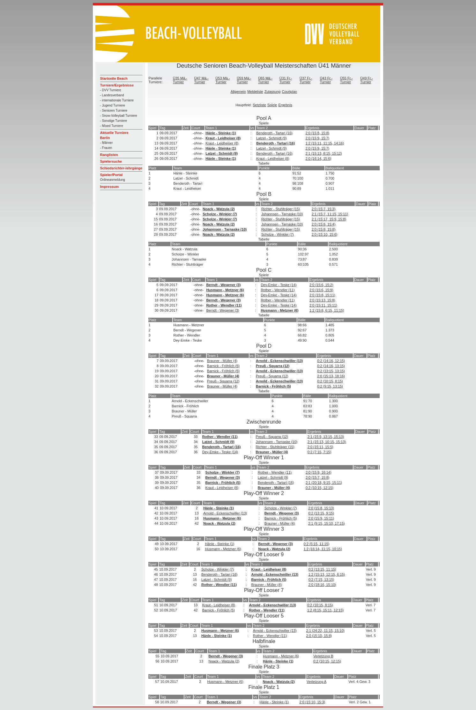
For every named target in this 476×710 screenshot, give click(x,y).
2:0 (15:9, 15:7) (318, 138)
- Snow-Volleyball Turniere (118, 115)
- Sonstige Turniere (113, 120)
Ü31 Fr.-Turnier (285, 80)
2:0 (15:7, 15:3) (324, 209)
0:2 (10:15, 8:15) (330, 381)
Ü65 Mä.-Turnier (265, 80)
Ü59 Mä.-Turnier (244, 80)
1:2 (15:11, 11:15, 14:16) (325, 143)
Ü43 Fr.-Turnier (326, 80)
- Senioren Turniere (114, 110)
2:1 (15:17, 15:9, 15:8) (329, 219)
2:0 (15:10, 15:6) (325, 234)
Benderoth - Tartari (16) (274, 133)
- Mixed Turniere (111, 126)
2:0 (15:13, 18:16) (331, 376)
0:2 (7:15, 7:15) (319, 452)
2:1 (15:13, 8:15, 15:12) (324, 153)
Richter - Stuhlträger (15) (280, 209)
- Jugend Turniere (112, 105)
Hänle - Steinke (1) (220, 133)
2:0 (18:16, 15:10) (322, 585)
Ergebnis (285, 105)
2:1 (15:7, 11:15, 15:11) (330, 214)
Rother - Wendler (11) (277, 290)
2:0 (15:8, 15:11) (322, 295)
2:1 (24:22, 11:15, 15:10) (325, 630)
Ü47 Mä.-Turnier (201, 80)
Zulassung (272, 91)
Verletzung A (316, 682)
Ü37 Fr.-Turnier (306, 80)
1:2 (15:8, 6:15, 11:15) (326, 310)
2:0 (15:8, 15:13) (321, 508)
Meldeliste (255, 91)
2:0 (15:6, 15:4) (324, 224)
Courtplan (289, 91)
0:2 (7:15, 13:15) (321, 579)
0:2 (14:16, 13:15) (331, 366)
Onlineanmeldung (112, 179)
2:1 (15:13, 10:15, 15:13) (327, 442)
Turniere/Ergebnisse (117, 85)
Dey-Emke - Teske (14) (278, 285)
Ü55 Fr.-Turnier (346, 80)
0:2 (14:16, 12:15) (331, 361)
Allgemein (238, 91)
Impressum (109, 187)
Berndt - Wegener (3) (223, 285)
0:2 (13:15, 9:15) (321, 513)
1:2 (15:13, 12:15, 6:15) (327, 574)
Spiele (272, 105)
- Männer (106, 142)
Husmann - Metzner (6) (225, 290)
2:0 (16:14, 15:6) (318, 158)
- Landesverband (112, 95)
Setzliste (259, 105)
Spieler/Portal (111, 175)
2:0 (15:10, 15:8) (319, 636)
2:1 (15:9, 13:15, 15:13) (326, 437)
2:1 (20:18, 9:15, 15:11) (324, 482)
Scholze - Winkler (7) (220, 214)
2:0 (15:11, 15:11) (323, 305)
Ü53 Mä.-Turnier (222, 80)
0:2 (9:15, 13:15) (330, 386)
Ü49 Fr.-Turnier (366, 80)
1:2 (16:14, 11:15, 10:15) (323, 549)
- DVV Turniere (110, 90)
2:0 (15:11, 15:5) (320, 447)
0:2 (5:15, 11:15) (317, 544)
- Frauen (106, 148)
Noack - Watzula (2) (218, 209)
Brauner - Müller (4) (222, 361)
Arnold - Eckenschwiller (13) (279, 361)
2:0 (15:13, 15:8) (322, 300)
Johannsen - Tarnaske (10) (282, 214)
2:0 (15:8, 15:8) (318, 133)
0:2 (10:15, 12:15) (319, 488)
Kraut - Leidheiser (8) (223, 138)
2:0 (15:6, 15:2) (321, 285)
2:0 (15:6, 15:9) (321, 290)
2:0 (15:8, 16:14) (318, 472)
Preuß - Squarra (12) (272, 366)
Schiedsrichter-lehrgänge (121, 168)
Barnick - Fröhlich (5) (223, 366)
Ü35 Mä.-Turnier (180, 80)
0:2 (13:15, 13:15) (331, 371)
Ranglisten (109, 155)
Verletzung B (323, 656)
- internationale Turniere (117, 100)
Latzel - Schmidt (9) (271, 138)
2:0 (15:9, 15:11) (321, 518)
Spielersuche (111, 161)
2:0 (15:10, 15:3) (312, 702)
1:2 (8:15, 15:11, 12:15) (325, 610)
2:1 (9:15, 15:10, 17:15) (326, 523)
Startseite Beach (114, 78)
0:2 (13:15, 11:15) (322, 569)
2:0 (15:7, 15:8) (318, 477)
